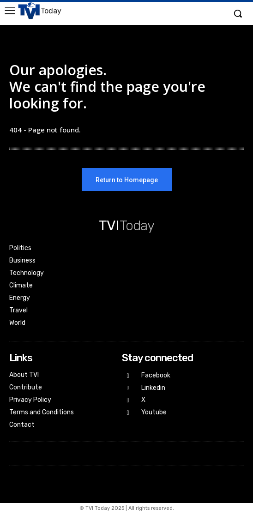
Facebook (155, 375)
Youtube (154, 412)
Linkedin (153, 388)
